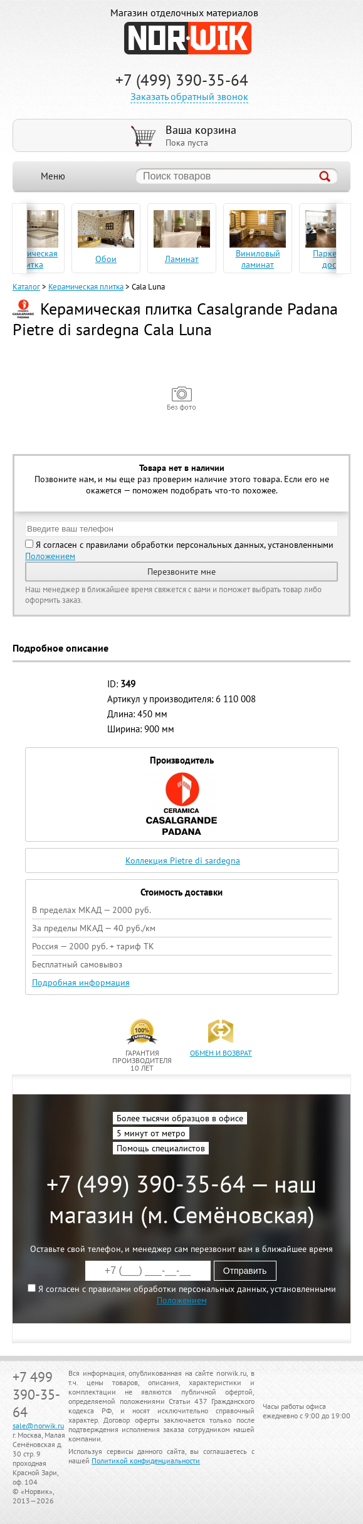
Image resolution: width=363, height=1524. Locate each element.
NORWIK (187, 38)
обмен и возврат (221, 1052)
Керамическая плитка (86, 286)
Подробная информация (81, 982)
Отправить (244, 1271)
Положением (50, 556)
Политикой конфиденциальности (146, 1460)
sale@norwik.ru (38, 1425)
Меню (53, 176)
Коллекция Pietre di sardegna (182, 860)
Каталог (26, 286)
